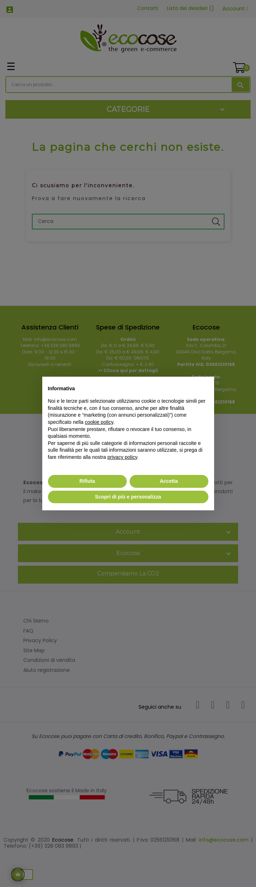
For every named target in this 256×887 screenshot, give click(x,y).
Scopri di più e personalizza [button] (128, 497)
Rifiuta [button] (87, 481)
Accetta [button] (169, 481)
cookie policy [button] (99, 422)
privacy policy (122, 457)
